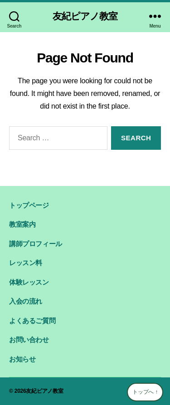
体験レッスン (29, 282)
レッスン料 (25, 263)
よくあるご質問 (32, 320)
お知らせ (22, 359)
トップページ (29, 205)
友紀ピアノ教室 (87, 16)
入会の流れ (25, 301)
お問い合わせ (29, 339)
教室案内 (22, 224)
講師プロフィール (35, 244)
